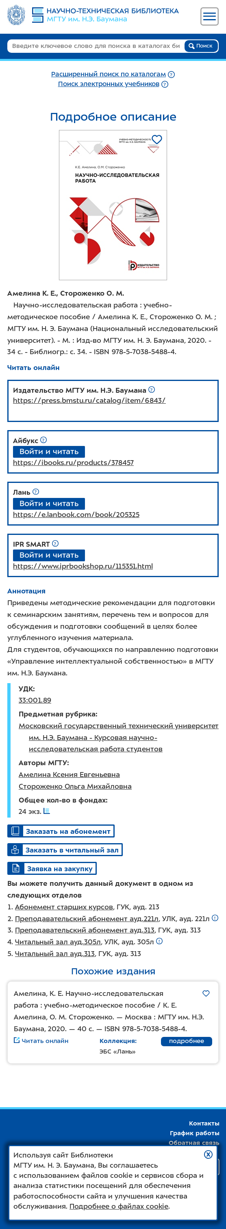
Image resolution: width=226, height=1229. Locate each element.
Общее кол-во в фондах (62, 800)
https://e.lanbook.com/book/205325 (76, 514)
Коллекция (117, 1041)
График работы (194, 1133)
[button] (208, 1154)
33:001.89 (35, 700)
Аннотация (26, 591)
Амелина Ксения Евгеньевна (69, 774)
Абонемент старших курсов (64, 907)
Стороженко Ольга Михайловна (75, 786)
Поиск (201, 46)
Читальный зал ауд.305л (58, 942)
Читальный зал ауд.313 (55, 953)
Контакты (204, 1123)
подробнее (186, 1041)
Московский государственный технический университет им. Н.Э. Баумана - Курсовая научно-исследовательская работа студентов (119, 737)
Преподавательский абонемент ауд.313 (84, 930)
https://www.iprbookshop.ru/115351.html (83, 566)
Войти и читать (49, 451)
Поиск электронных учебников (108, 83)
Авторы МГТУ (43, 762)
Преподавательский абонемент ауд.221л (87, 918)
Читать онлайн (33, 367)
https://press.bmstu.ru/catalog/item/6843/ (89, 400)
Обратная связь (194, 1143)
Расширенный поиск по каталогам (108, 74)
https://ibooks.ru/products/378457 (73, 462)
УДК (26, 688)
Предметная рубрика (57, 714)
